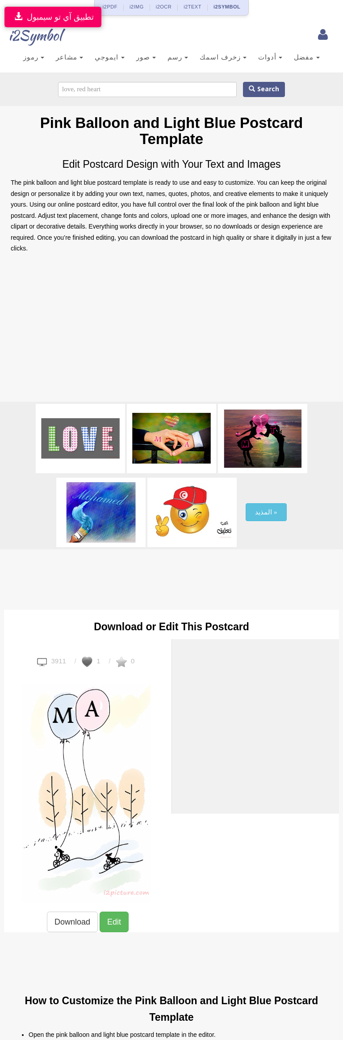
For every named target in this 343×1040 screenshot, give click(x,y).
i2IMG (137, 6)
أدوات (270, 57)
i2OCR (164, 6)
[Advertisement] (171, 330)
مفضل (306, 57)
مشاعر (69, 57)
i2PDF (110, 6)
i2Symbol (28, 35)
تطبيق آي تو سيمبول (53, 16)
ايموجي (109, 57)
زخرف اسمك (223, 57)
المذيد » (266, 512)
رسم (177, 57)
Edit (114, 921)
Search (264, 89)
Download (72, 921)
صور (146, 57)
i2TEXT (192, 6)
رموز (33, 57)
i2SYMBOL (226, 6)
